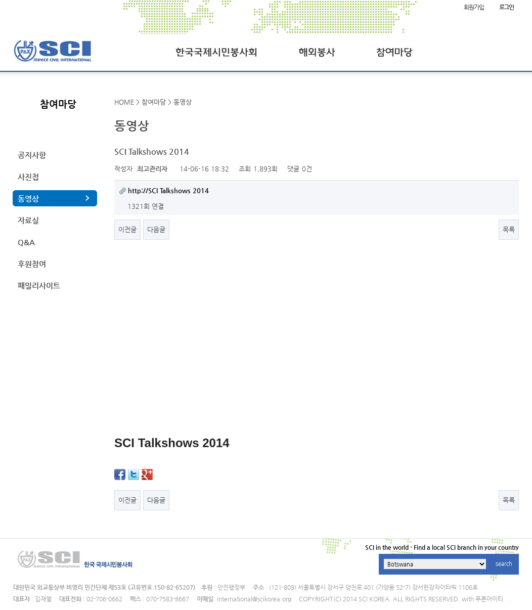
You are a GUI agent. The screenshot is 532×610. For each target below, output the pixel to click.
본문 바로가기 (0, 0)
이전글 (127, 229)
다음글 (156, 229)
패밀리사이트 (39, 285)
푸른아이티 (489, 598)
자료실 (28, 220)
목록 (509, 229)
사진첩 (28, 176)
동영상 (28, 198)
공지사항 (32, 155)
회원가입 (473, 7)
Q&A (26, 242)
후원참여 (32, 263)
